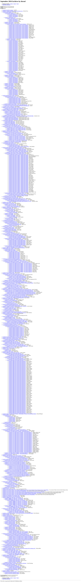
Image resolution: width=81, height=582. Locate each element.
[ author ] (14, 3)
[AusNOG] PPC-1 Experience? (7, 481)
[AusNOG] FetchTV (6, 488)
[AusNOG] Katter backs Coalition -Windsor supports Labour (19, 146)
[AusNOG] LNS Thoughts (6, 207)
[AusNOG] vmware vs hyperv (7, 226)
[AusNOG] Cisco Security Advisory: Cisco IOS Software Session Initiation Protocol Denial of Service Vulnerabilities (22, 492)
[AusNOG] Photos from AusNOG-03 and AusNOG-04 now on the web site (15, 459)
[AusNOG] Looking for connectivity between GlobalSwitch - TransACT (14, 306)
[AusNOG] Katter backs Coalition (8, 142)
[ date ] (18, 3)
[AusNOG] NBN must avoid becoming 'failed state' (11, 352)
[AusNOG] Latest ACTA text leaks (8, 203)
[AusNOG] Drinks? (5, 414)
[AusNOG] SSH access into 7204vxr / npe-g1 (10, 283)
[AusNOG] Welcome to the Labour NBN (9, 196)
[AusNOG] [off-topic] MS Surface (8, 555)
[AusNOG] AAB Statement (9, 12)
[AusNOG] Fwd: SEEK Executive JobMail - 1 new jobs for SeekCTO (14, 260)
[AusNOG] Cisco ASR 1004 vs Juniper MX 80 (10, 508)
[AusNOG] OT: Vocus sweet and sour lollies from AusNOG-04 (13, 461)
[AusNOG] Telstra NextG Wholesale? (8, 564)
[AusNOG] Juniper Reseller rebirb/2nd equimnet (10, 338)
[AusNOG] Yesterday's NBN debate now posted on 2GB (11, 336)
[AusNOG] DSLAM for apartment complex (9, 571)
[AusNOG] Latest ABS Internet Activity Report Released (12, 455)
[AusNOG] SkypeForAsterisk (7, 313)
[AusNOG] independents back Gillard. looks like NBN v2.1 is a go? (13, 198)
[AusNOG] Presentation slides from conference (10, 341)
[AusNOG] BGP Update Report (7, 120)
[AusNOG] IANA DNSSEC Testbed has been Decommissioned (13, 337)
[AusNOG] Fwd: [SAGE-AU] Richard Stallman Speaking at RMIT (13, 281)
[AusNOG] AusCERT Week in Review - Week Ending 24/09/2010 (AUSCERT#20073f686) (17, 513)
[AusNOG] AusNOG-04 (6, 423)
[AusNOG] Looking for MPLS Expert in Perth (10, 130)
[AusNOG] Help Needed (11, 232)
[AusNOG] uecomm (5, 514)
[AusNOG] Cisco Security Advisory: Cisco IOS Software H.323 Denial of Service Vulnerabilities (18, 494)
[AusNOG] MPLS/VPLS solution (8, 248)
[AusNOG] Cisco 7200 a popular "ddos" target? (10, 550)
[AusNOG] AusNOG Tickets (7, 309)
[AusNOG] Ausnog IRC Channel (8, 351)
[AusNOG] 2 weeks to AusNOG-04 (8, 106)
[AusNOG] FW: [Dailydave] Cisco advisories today (11, 495)
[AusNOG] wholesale (6, 570)
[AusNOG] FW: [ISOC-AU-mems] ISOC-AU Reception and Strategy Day (14, 104)
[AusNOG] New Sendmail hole (10, 477)
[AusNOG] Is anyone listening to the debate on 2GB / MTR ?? (12, 319)
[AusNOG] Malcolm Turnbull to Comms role (10, 324)
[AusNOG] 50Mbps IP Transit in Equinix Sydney (10, 109)
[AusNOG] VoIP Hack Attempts (7, 515)
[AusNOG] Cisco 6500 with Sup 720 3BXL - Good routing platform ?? (14, 429)
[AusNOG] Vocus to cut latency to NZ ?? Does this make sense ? (13, 344)
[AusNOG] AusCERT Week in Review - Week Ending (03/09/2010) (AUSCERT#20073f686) (18, 115)
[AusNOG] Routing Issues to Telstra (8, 95)
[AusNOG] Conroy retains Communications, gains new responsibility (18, 296)
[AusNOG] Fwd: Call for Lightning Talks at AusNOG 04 (12, 107)
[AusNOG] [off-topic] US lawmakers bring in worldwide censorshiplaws (21, 538)
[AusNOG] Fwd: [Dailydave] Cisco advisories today (11, 496)
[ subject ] (11, 3)
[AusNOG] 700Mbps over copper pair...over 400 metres (11, 497)
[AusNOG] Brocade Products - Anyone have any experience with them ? (14, 563)
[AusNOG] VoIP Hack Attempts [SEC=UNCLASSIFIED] (18, 531)
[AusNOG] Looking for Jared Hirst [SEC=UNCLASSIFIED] (12, 322)
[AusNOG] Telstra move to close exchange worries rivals (12, 126)
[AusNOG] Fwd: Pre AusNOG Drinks (11, 300)
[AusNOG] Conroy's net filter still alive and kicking (11, 273)
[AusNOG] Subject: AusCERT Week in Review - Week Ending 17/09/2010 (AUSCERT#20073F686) (19, 413)
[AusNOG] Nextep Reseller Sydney (8, 272)
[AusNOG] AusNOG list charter (7, 10)
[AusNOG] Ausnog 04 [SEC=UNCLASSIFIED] (10, 554)
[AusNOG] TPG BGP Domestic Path (8, 220)
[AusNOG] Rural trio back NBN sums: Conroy (10, 124)
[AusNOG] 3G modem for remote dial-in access (10, 110)
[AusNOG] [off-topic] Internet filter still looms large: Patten (15, 541)
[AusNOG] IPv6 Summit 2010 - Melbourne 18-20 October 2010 (13, 297)
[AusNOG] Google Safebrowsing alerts (9, 549)
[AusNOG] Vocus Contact (6, 202)
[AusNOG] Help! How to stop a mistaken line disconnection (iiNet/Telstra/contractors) (16, 289)
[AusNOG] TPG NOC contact (7, 546)
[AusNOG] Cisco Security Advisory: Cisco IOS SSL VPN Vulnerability (14, 490)
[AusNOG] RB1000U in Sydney (7, 316)
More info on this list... (6, 4)
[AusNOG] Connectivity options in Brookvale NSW (11, 206)
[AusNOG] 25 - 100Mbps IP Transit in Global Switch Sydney (12, 288)
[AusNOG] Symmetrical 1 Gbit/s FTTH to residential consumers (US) (14, 312)
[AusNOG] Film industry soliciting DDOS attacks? (11, 233)
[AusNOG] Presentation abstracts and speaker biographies (12, 311)
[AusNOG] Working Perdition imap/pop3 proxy (10, 304)
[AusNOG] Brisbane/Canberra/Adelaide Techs (10, 544)
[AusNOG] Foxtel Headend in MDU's (8, 340)
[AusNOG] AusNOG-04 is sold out (8, 307)
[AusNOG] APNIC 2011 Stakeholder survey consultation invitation (13, 247)
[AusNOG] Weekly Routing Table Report (9, 116)
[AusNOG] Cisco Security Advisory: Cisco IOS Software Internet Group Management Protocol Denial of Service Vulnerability (23, 491)
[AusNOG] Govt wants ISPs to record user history (10, 131)
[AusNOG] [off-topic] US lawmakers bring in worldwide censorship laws (14, 533)
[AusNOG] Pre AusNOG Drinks (7, 298)
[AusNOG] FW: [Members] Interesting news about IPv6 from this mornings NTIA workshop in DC (19, 548)
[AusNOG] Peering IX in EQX (7, 301)
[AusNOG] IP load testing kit (7, 454)
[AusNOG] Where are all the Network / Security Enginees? (19, 25)
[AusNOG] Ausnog (5, 348)
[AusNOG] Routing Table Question (8, 228)
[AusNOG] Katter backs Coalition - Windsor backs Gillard (12, 147)
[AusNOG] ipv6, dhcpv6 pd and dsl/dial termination (11, 258)
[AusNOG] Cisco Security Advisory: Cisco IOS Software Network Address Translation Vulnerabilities (19, 493)
